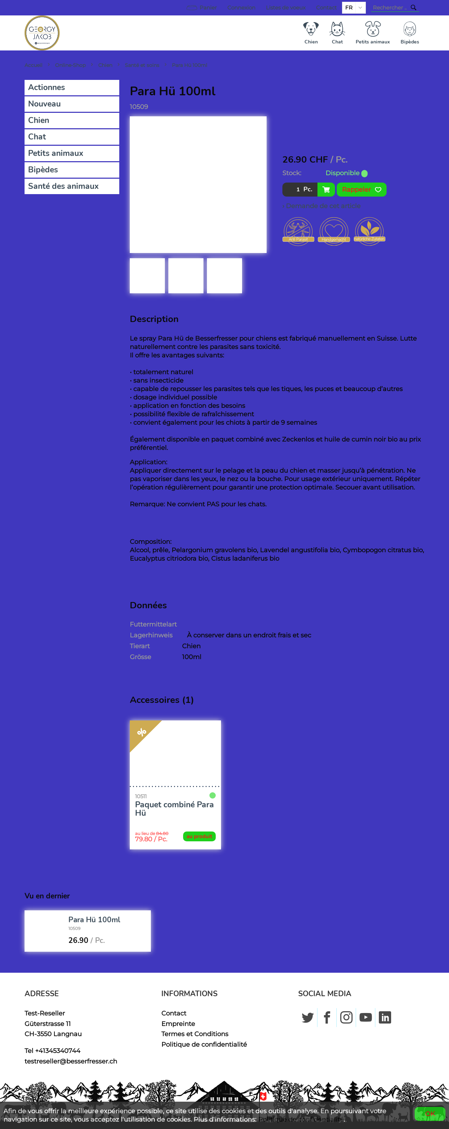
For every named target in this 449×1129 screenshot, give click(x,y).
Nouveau (44, 103)
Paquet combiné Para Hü (174, 809)
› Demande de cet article (321, 206)
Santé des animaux (63, 186)
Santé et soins (142, 65)
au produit (199, 836)
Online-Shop (70, 65)
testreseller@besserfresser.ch (71, 1061)
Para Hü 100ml (189, 65)
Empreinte (178, 1023)
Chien (105, 65)
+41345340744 (57, 1050)
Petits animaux (55, 153)
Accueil (33, 65)
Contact (326, 8)
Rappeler (361, 190)
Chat (37, 136)
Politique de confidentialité (204, 1044)
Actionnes (46, 87)
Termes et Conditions (194, 1034)
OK (430, 1113)
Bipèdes (43, 169)
